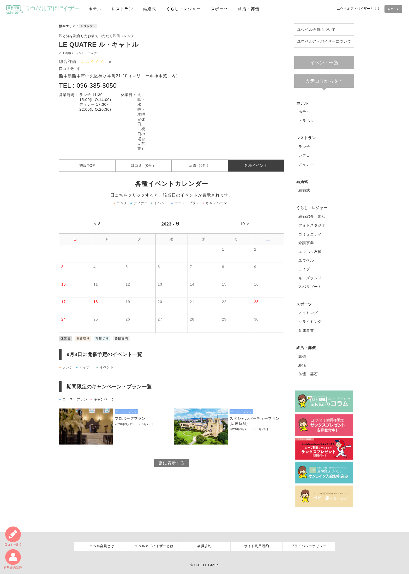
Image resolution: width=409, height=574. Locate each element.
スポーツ (217, 9)
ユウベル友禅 (310, 252)
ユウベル (306, 260)
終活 (302, 365)
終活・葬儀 (246, 9)
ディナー (306, 164)
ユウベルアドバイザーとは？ (356, 8)
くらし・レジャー (181, 9)
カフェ (304, 155)
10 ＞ (244, 225)
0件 (79, 69)
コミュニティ (310, 234)
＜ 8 (97, 225)
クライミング (310, 321)
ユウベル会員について (316, 30)
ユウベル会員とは (100, 546)
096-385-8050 (97, 85)
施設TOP (87, 166)
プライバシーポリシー (309, 546)
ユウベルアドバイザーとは (152, 546)
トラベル (306, 121)
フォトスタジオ (312, 225)
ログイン (392, 9)
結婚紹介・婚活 (312, 216)
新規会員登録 (13, 559)
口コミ (12, 536)
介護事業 (306, 243)
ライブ (304, 269)
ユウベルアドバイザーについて (324, 41)
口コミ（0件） (143, 166)
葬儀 (302, 356)
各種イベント (256, 166)
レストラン (121, 9)
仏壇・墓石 (308, 374)
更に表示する (171, 465)
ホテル (94, 9)
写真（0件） (199, 166)
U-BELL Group (206, 565)
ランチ (304, 147)
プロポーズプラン (130, 420)
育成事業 (306, 330)
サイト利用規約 (256, 546)
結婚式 (148, 9)
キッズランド (310, 278)
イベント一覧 (324, 62)
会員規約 (204, 546)
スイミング (308, 313)
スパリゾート (310, 287)
